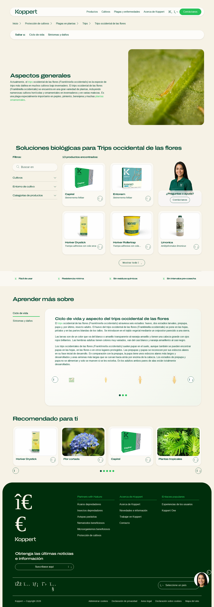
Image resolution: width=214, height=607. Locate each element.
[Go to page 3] (126, 395)
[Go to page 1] (120, 395)
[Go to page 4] (110, 471)
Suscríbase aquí (53, 566)
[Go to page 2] (123, 395)
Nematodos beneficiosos (91, 523)
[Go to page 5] (113, 471)
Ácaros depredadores (89, 504)
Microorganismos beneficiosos (93, 529)
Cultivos (106, 11)
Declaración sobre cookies (168, 601)
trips (30, 82)
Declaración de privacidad (124, 601)
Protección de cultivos (37, 23)
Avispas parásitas (87, 516)
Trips (85, 23)
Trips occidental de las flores (110, 23)
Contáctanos (190, 11)
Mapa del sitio (192, 601)
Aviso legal (146, 601)
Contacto (125, 523)
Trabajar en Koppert (131, 516)
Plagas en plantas (66, 23)
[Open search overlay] (170, 12)
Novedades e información (133, 510)
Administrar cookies (98, 601)
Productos (92, 11)
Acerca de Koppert (154, 11)
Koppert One (169, 510)
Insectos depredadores (90, 510)
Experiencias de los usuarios (177, 504)
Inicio (15, 23)
